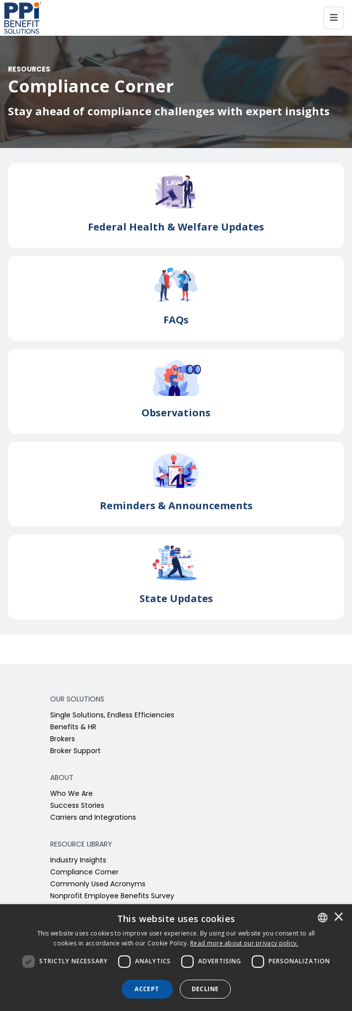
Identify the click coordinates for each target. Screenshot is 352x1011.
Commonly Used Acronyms (97, 884)
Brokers (62, 739)
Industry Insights (78, 860)
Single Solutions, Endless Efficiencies (112, 715)
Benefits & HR (73, 727)
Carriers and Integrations (93, 818)
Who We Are (71, 794)
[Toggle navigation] (334, 17)
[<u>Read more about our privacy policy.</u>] (244, 943)
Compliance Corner (84, 872)
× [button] (338, 918)
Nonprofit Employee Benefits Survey (112, 896)
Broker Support (75, 751)
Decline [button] (205, 989)
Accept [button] (147, 989)
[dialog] (176, 957)
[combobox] (323, 918)
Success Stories (77, 806)
